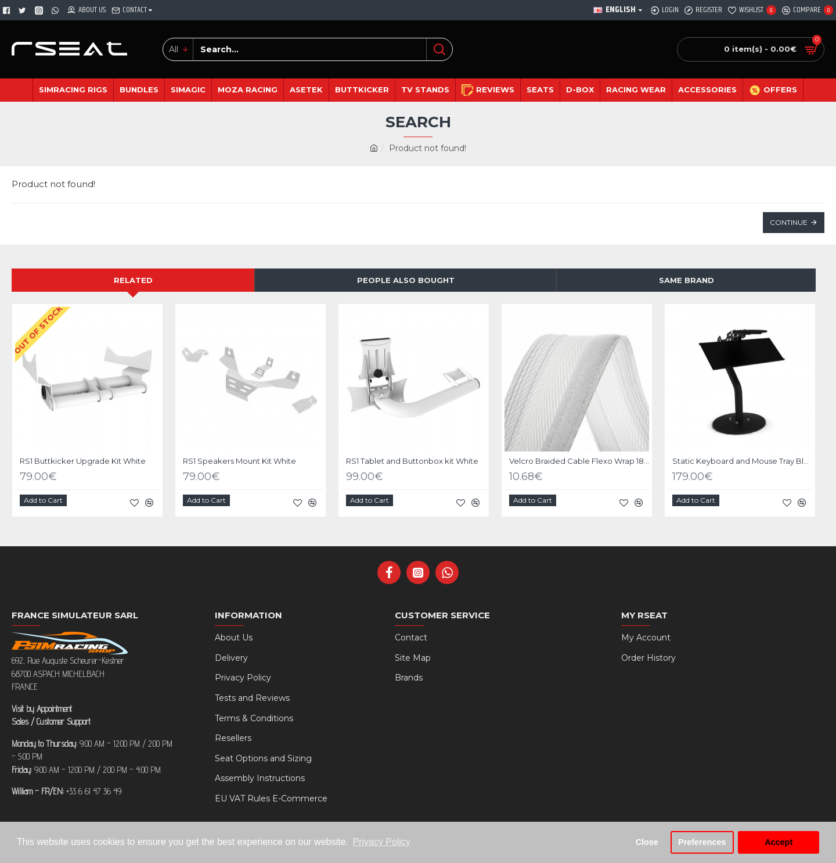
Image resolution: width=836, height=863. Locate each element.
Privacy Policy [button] (381, 842)
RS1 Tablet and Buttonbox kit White (412, 460)
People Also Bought (406, 280)
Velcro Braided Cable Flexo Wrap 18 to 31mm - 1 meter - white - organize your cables (579, 460)
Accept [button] (778, 842)
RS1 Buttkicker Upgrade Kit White (83, 460)
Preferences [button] (702, 842)
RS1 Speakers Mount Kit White (239, 460)
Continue (789, 222)
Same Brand (686, 280)
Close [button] (647, 842)
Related (133, 280)
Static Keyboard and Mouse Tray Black (742, 460)
